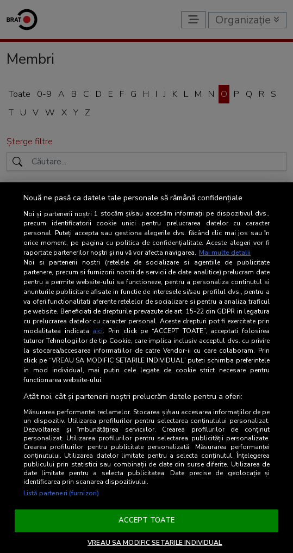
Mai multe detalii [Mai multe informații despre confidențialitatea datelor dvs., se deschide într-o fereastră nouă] (225, 252)
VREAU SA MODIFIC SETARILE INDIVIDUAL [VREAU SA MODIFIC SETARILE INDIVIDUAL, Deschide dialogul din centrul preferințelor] (155, 542)
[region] (146, 367)
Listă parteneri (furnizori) (61, 493)
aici (97, 331)
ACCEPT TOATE (147, 520)
